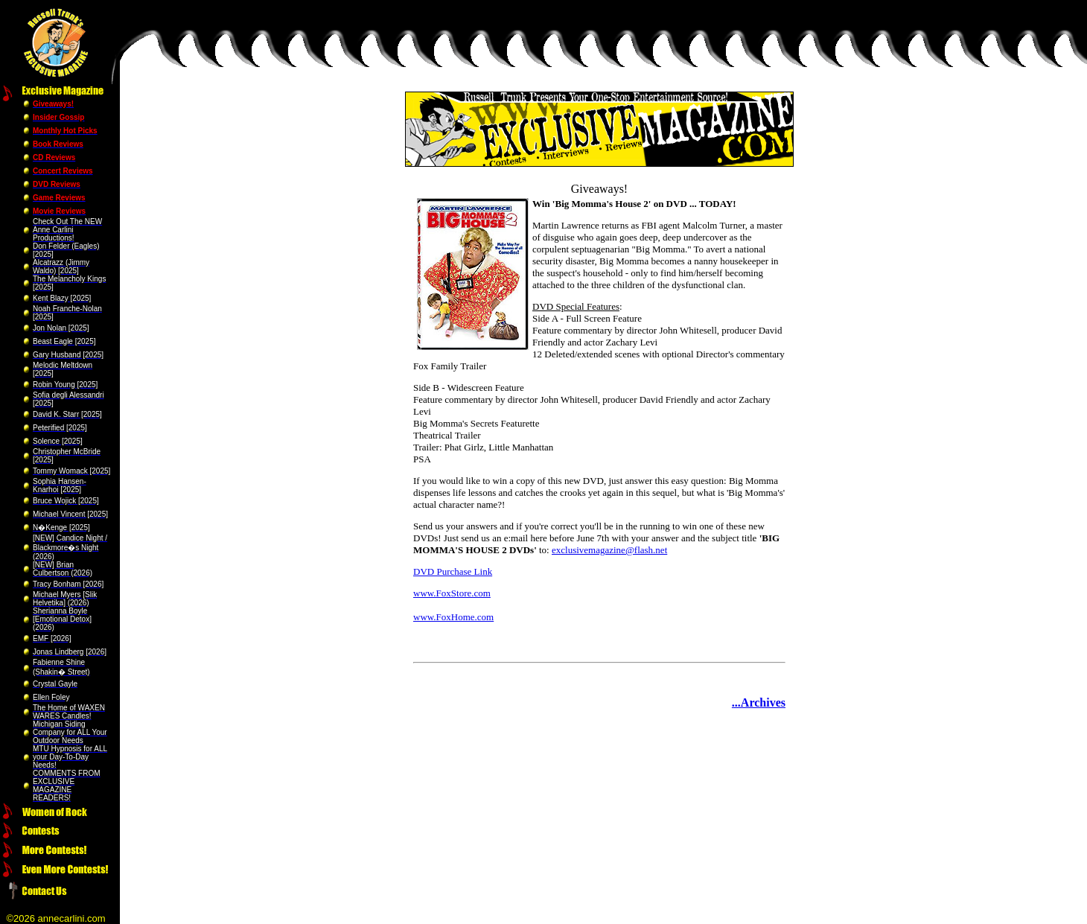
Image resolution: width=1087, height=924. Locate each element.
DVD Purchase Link (452, 571)
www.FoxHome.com (453, 616)
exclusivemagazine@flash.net (609, 549)
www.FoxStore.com (452, 593)
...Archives (758, 702)
